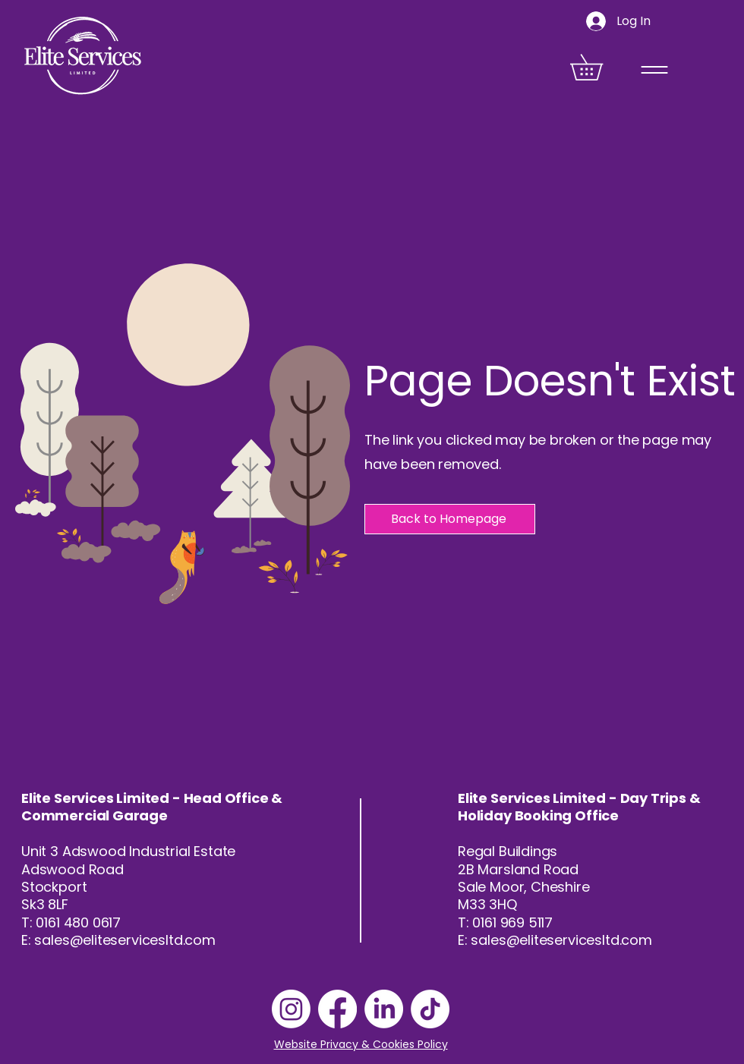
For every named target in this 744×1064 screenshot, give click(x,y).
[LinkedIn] (383, 1009)
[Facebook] (337, 1009)
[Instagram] (291, 1009)
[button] (599, 67)
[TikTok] (430, 1009)
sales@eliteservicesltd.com (124, 939)
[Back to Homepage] (449, 519)
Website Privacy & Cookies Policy (361, 1044)
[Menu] (654, 69)
